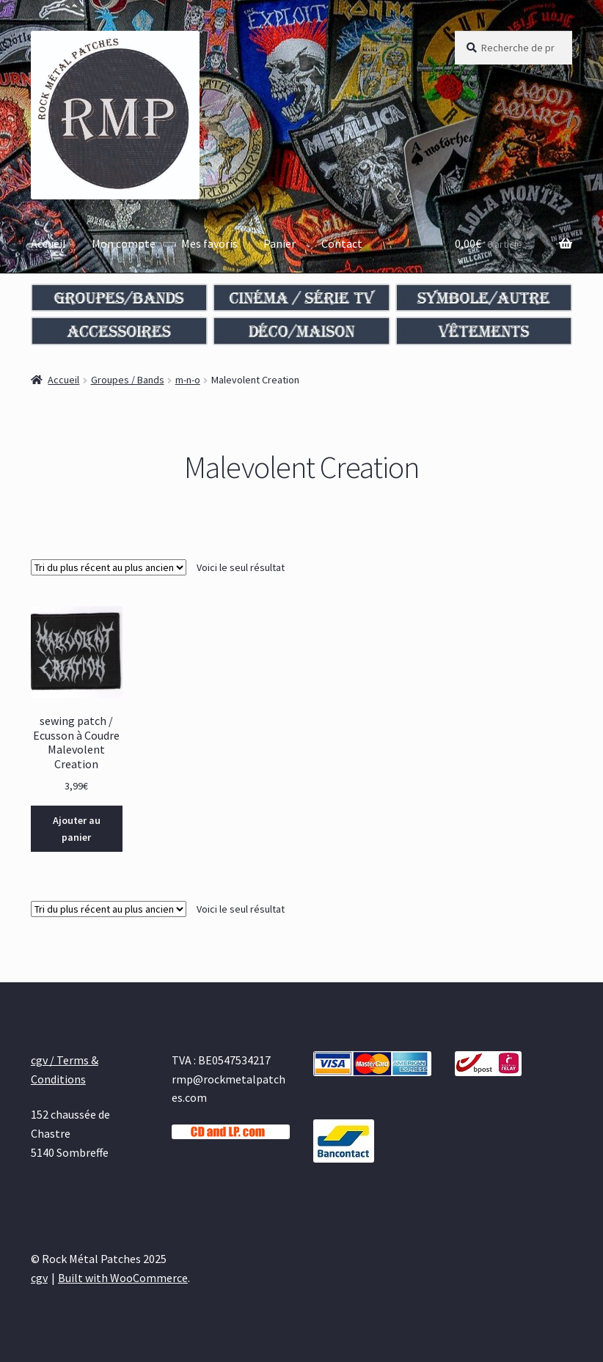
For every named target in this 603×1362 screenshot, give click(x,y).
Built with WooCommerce (123, 1277)
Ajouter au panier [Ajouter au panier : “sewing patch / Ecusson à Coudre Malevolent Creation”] (76, 829)
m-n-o (187, 379)
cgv (39, 1277)
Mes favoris (209, 243)
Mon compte (124, 243)
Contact (341, 243)
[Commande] (108, 567)
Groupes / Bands (127, 379)
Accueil (48, 243)
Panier (279, 243)
